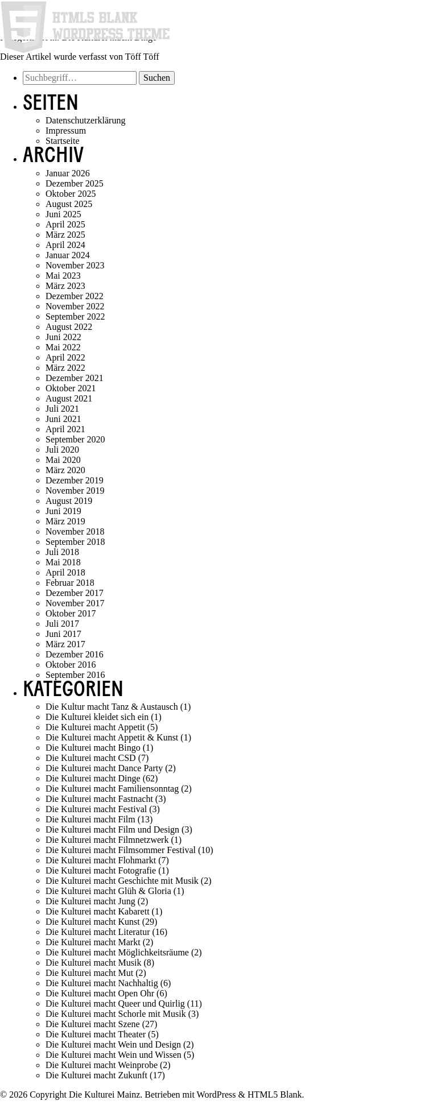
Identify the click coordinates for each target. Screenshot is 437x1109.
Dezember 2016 (75, 654)
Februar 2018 (70, 582)
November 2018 (75, 531)
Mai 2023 (63, 275)
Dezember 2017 (75, 593)
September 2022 (75, 316)
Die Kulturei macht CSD (91, 758)
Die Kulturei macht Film (90, 819)
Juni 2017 (63, 634)
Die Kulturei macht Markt (93, 942)
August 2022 (69, 327)
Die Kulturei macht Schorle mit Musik (116, 1014)
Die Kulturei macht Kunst (93, 921)
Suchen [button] (156, 77)
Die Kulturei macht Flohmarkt (101, 860)
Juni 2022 (63, 337)
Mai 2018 (63, 562)
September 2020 (75, 439)
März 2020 (65, 470)
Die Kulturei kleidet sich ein (97, 717)
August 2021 (69, 398)
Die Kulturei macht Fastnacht (99, 799)
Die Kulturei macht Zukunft (96, 1075)
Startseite (63, 141)
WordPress (216, 1094)
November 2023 (75, 265)
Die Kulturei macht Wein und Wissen (114, 1055)
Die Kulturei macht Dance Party (104, 768)
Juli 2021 (62, 408)
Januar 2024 (68, 255)
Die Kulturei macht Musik (93, 962)
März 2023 (65, 286)
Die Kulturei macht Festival (96, 809)
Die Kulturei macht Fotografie (101, 870)
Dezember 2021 (75, 378)
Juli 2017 (62, 623)
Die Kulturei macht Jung (90, 901)
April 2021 (65, 429)
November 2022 (75, 306)
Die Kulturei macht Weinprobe (102, 1065)
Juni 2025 (63, 214)
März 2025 (65, 234)
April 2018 (65, 572)
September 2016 (75, 675)
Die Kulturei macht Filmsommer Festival (121, 850)
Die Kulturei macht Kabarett (98, 911)
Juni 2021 (63, 419)
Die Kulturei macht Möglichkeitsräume (117, 952)
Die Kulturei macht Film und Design (112, 829)
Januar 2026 (68, 173)
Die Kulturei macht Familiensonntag (112, 788)
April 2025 (65, 224)
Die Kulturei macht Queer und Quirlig (115, 1003)
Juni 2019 (63, 511)
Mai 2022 (63, 347)
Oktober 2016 (71, 664)
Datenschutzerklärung (85, 120)
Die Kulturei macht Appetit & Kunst (112, 737)
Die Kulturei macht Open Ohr (100, 993)
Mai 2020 (63, 460)
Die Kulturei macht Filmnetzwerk (107, 840)
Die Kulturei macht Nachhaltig (102, 983)
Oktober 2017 (71, 613)
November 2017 (75, 603)
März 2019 (65, 521)
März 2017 (65, 644)
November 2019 (75, 490)
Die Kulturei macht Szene (93, 1024)
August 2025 (69, 204)
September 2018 (75, 542)
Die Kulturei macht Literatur (98, 932)
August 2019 (69, 501)
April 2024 (65, 245)
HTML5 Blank (275, 1094)
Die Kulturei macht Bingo (93, 747)
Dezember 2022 (75, 296)
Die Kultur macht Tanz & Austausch (112, 706)
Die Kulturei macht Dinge (93, 778)
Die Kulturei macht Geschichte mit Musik (122, 880)
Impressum (66, 130)
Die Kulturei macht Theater (96, 1034)
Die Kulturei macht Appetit (95, 727)
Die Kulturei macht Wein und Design (113, 1044)
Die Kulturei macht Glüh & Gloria (108, 891)
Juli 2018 (62, 552)
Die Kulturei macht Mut (89, 973)
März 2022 (65, 368)
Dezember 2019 (75, 480)
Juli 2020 (62, 449)
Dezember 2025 (75, 183)
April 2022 (65, 357)
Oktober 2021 (71, 388)
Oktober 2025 (71, 193)
